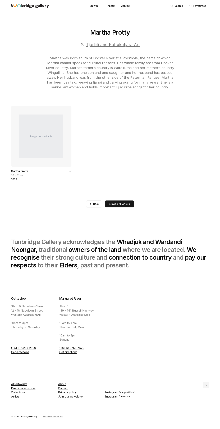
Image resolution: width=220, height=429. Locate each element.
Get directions (20, 352)
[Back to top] (206, 385)
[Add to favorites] (70, 170)
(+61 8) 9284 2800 (23, 348)
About (111, 5)
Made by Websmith (53, 416)
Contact (125, 5)
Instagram (120, 392)
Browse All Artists (119, 203)
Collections (18, 392)
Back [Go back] (94, 203)
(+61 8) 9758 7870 (71, 348)
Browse (95, 5)
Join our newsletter (71, 396)
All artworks (19, 384)
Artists (15, 396)
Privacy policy (67, 392)
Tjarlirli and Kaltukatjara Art (113, 44)
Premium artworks (23, 388)
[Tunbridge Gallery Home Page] (30, 6)
